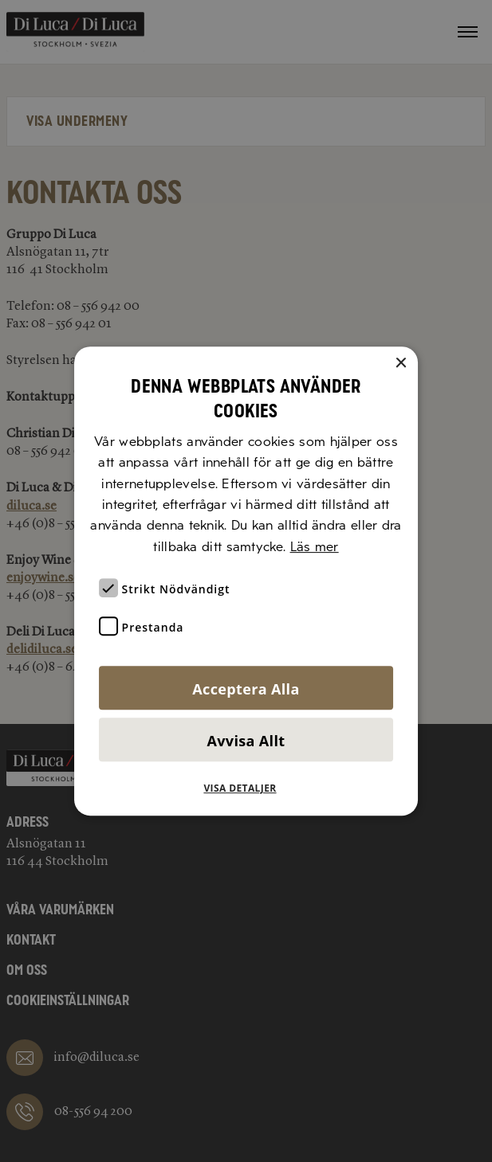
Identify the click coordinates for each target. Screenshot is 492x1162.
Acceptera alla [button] (245, 688)
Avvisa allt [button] (246, 740)
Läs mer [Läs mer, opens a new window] (314, 546)
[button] (245, 788)
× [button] (400, 364)
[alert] (246, 581)
